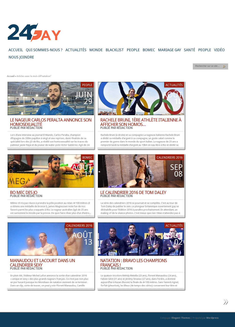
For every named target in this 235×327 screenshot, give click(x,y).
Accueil (16, 50)
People (133, 50)
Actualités (76, 50)
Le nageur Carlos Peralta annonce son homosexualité (50, 122)
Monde (96, 50)
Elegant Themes (181, 318)
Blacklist (115, 50)
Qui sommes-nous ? (44, 50)
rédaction (34, 128)
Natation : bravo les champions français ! (133, 263)
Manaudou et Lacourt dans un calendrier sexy (42, 263)
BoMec (149, 50)
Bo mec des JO (23, 192)
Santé (189, 50)
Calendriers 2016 (170, 157)
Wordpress (212, 318)
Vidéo (219, 50)
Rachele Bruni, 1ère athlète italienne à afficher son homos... (140, 122)
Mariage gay (169, 50)
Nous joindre (21, 57)
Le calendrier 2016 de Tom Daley (133, 192)
